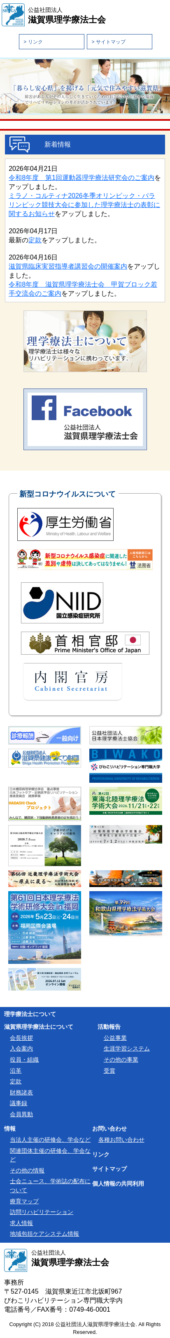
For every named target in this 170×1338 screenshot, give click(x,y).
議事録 (18, 1103)
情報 (10, 1129)
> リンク (32, 42)
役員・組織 (24, 1059)
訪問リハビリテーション (41, 1212)
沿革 (15, 1070)
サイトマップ (109, 1169)
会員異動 (21, 1114)
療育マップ (24, 1201)
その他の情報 (27, 1170)
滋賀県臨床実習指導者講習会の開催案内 (68, 266)
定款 (35, 240)
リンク (100, 1155)
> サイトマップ (108, 42)
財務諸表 (21, 1092)
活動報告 (109, 1027)
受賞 (109, 1070)
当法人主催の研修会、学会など (50, 1139)
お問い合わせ (109, 1129)
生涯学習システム (127, 1048)
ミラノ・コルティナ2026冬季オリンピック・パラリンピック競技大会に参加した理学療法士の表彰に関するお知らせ (84, 204)
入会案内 (21, 1048)
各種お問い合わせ (121, 1139)
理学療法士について (30, 1014)
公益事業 (115, 1038)
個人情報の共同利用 (118, 1184)
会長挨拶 (21, 1038)
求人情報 (21, 1223)
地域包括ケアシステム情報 (44, 1233)
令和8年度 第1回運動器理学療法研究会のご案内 (81, 177)
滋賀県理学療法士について (38, 1027)
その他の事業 (121, 1059)
